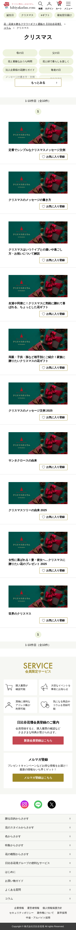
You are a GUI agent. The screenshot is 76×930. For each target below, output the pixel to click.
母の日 (20, 53)
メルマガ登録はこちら (38, 777)
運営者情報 (33, 908)
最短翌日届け (64, 15)
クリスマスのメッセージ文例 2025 (30, 410)
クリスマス (27, 15)
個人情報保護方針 (52, 908)
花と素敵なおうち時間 (20, 61)
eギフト (45, 15)
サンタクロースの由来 (23, 460)
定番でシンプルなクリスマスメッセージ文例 (37, 150)
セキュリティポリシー (21, 912)
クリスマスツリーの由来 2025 (28, 510)
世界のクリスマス (20, 613)
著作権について (45, 912)
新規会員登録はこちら (38, 740)
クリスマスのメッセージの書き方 (30, 199)
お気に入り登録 (53, 156)
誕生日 (10, 15)
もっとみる (38, 82)
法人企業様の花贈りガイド (20, 69)
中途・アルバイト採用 (38, 917)
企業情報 (19, 908)
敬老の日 (56, 69)
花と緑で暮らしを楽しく (56, 61)
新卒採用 (62, 912)
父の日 (56, 53)
